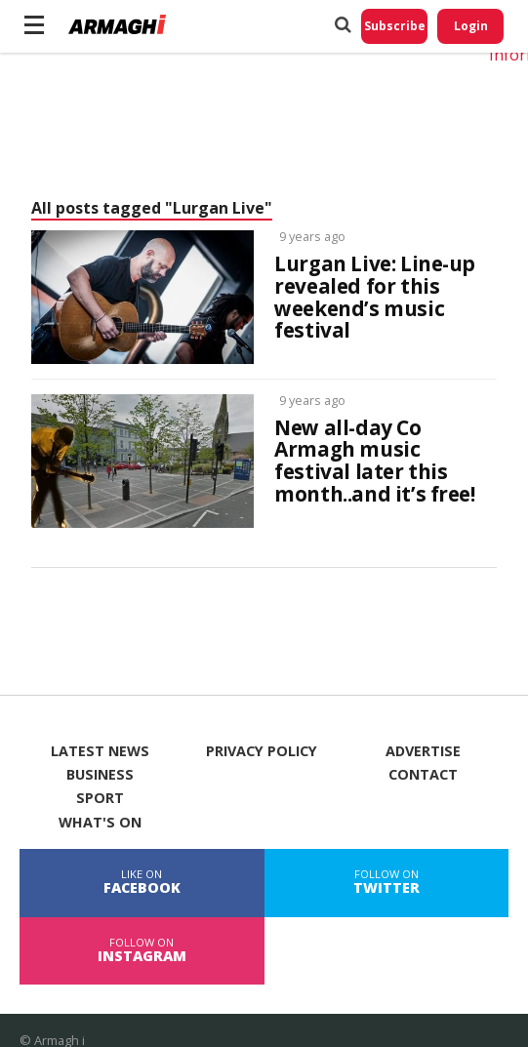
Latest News (100, 751)
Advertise (423, 751)
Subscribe (395, 26)
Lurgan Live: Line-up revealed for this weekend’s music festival (374, 297)
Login (471, 26)
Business (100, 775)
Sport (100, 798)
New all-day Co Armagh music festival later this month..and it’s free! (374, 461)
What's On (100, 822)
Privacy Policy (261, 751)
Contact (423, 775)
